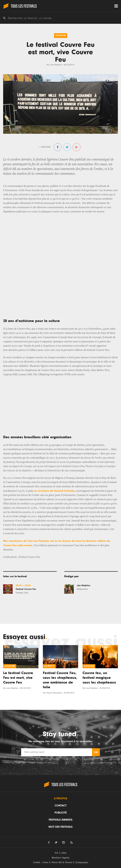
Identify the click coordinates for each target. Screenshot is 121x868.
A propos (60, 798)
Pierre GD (57, 862)
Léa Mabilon (56, 65)
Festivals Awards (60, 819)
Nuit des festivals (60, 826)
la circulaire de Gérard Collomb (54, 490)
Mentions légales (60, 858)
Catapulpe (81, 862)
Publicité (61, 812)
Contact (60, 805)
